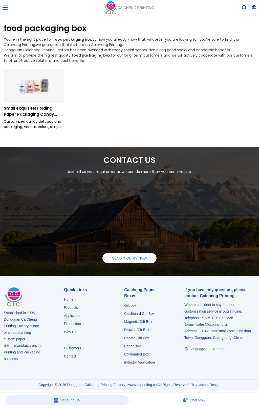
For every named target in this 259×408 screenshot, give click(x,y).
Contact (70, 356)
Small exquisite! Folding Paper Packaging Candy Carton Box (29, 111)
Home (68, 300)
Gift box (130, 306)
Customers (72, 348)
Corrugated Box (136, 354)
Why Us (70, 332)
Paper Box (132, 346)
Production (72, 324)
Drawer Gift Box (136, 330)
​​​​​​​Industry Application (139, 363)
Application (72, 316)
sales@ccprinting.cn (212, 325)
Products (71, 308)
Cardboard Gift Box (139, 314)
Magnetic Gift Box (138, 322)
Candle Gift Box (136, 338)
